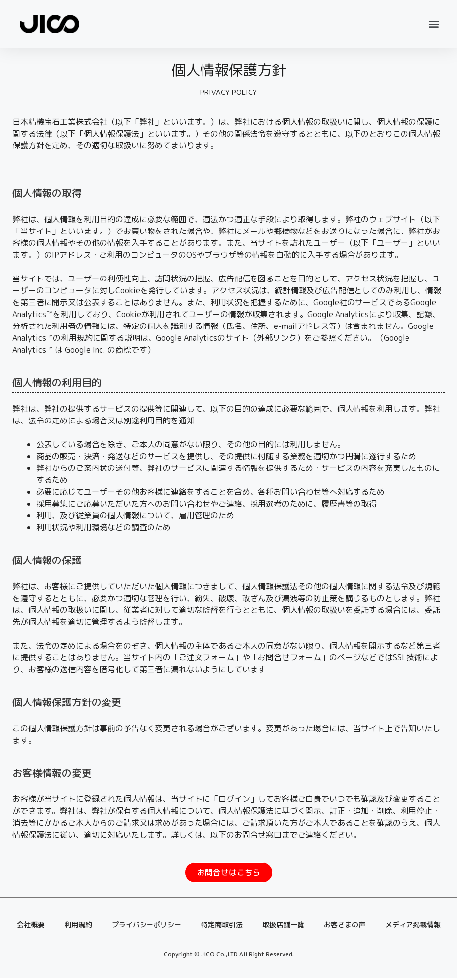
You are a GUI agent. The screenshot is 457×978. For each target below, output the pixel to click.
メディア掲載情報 (413, 925)
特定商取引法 (222, 925)
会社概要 (31, 925)
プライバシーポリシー (146, 925)
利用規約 (78, 925)
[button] (434, 24)
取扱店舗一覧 (283, 925)
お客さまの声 (344, 925)
